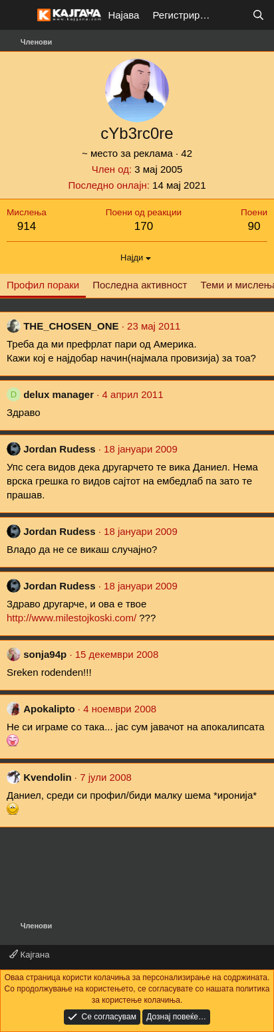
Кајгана (29, 955)
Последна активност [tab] (139, 284)
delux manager (58, 394)
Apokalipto (49, 708)
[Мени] (18, 15)
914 (26, 226)
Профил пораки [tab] (43, 284)
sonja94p (45, 654)
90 (254, 226)
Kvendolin (47, 777)
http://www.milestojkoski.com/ (71, 617)
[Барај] (258, 15)
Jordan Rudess (59, 449)
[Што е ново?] (232, 15)
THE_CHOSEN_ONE (70, 326)
